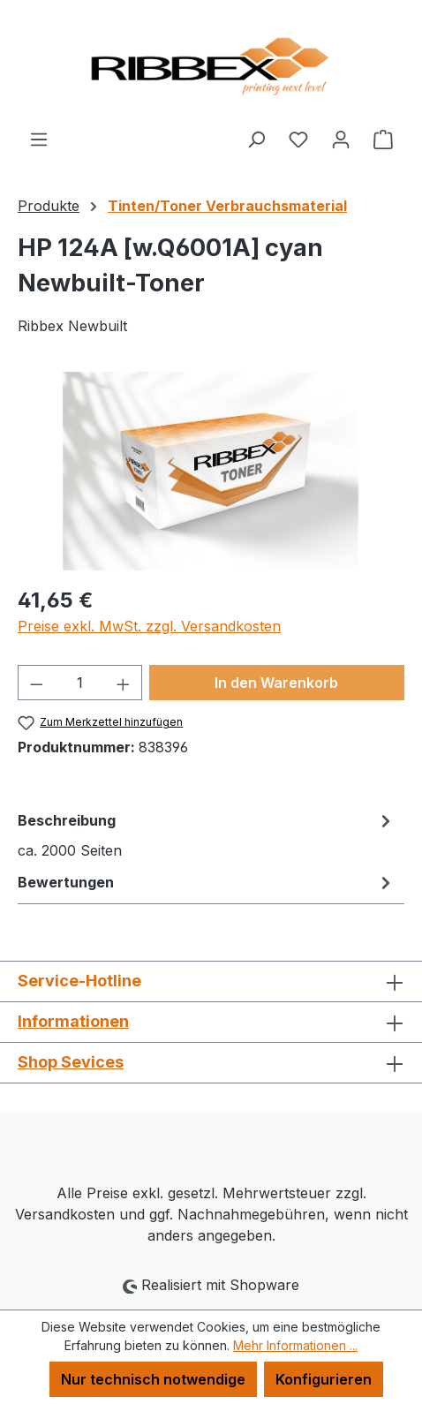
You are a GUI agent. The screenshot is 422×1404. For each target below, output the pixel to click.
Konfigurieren (323, 1379)
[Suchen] (256, 138)
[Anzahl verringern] (36, 682)
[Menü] (39, 138)
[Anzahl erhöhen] (123, 682)
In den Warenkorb (276, 682)
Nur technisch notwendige (153, 1379)
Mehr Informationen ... (295, 1345)
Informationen (73, 1021)
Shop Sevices (71, 1062)
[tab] (207, 834)
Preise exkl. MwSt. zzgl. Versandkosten (149, 626)
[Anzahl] (80, 682)
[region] (211, 471)
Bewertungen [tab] (207, 882)
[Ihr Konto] (341, 138)
